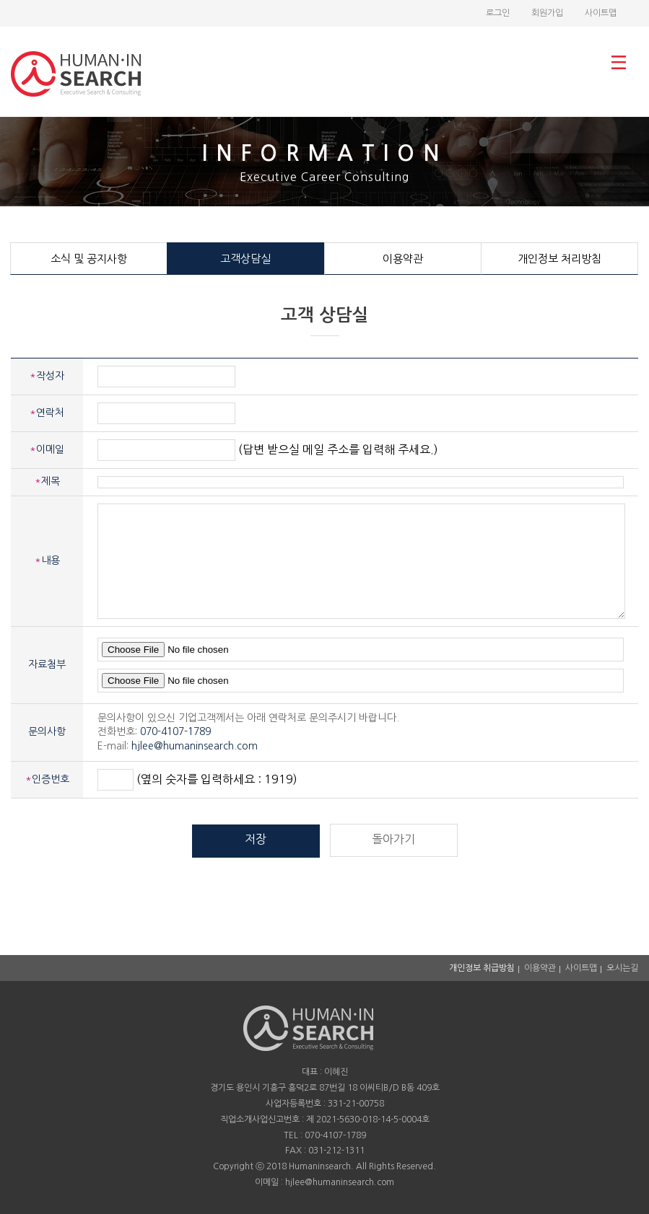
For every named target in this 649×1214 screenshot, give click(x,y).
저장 (255, 839)
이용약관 (403, 258)
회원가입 (547, 13)
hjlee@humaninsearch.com (194, 746)
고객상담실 (245, 258)
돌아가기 (393, 839)
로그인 (498, 13)
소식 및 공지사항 (89, 258)
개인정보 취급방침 (482, 968)
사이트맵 (601, 13)
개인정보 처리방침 (559, 258)
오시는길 (622, 968)
